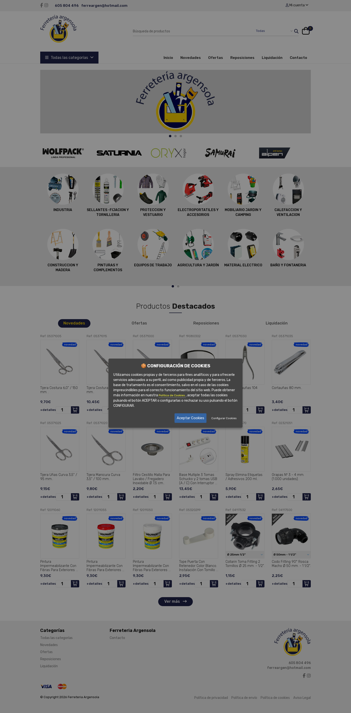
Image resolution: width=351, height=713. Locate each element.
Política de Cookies (172, 395)
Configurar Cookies (223, 418)
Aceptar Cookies (190, 418)
